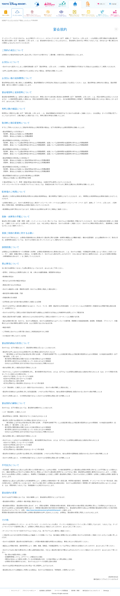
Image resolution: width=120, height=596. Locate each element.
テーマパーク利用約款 (61, 590)
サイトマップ (15, 590)
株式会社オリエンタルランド (91, 590)
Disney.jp (106, 590)
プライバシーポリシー (29, 590)
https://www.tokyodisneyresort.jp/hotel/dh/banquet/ (43, 510)
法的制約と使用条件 (45, 590)
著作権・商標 (75, 590)
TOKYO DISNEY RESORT (14, 4)
